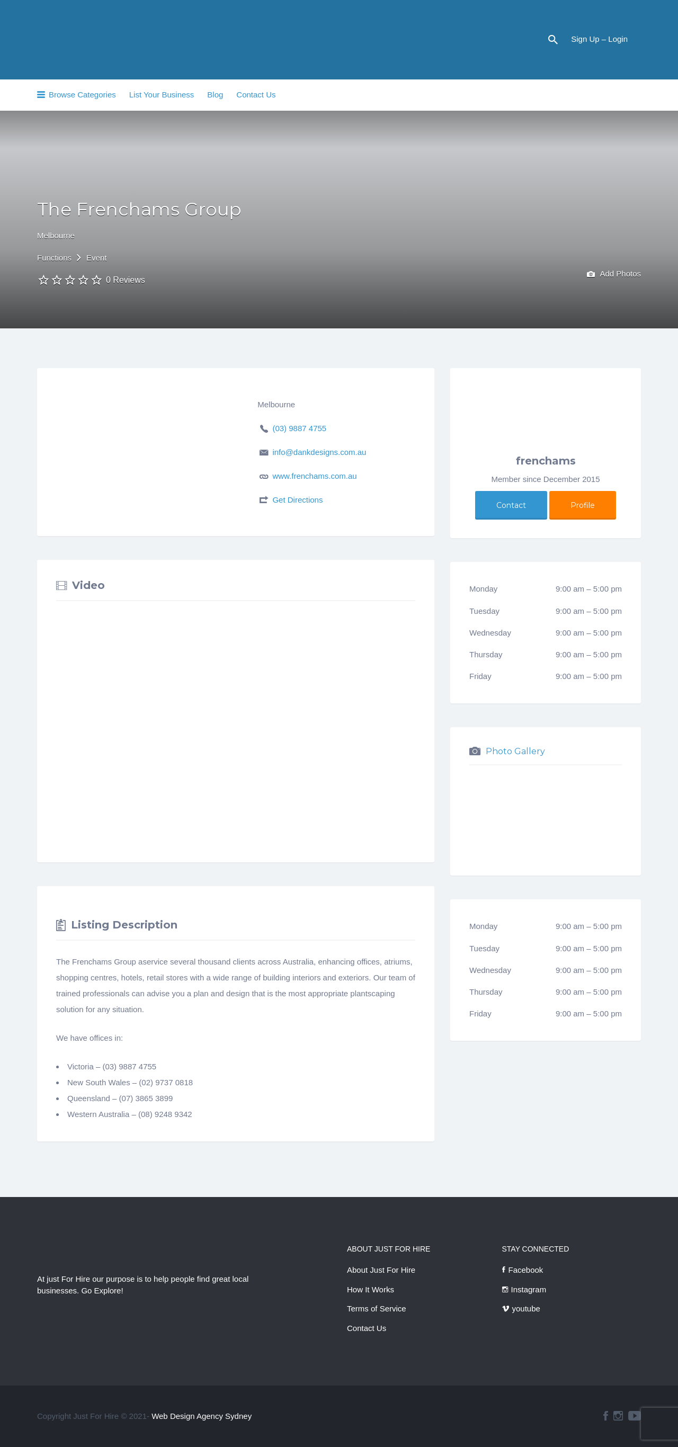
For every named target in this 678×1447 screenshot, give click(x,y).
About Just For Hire (381, 1269)
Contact (511, 505)
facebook (605, 1415)
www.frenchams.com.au (314, 475)
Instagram (529, 1289)
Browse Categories (82, 94)
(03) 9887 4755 (299, 428)
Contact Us (255, 94)
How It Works (370, 1289)
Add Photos (614, 275)
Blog (215, 94)
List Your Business (161, 94)
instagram (618, 1415)
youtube (526, 1308)
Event (96, 257)
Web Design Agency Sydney (201, 1416)
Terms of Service (376, 1308)
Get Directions (297, 499)
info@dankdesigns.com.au (319, 452)
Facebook (525, 1269)
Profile (582, 505)
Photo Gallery (515, 751)
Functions (54, 257)
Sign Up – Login (599, 38)
